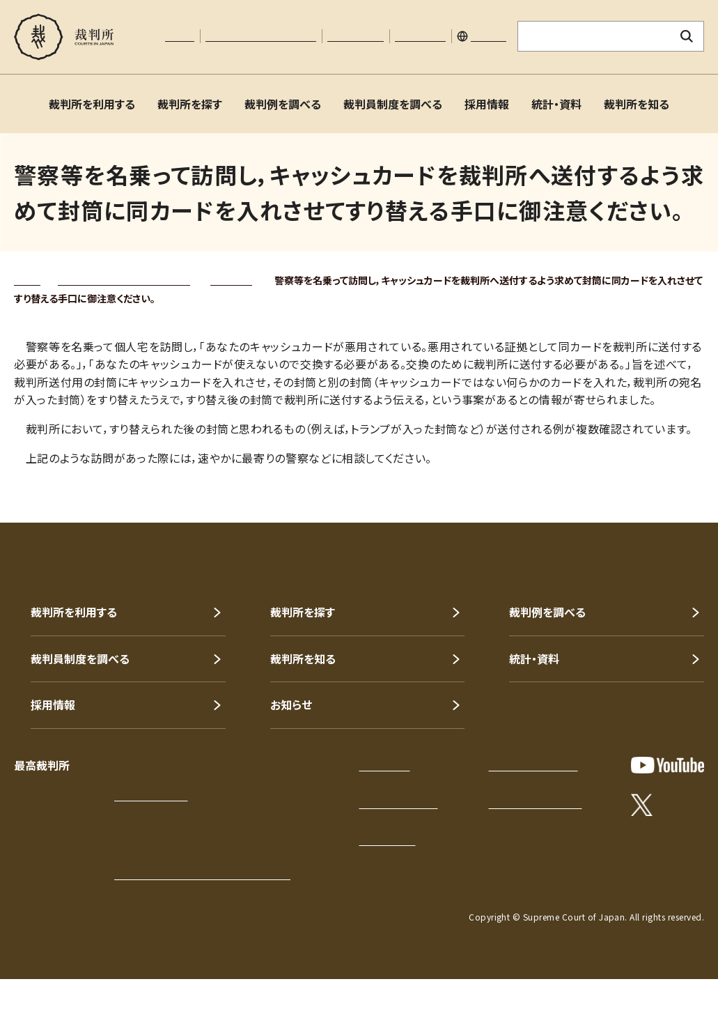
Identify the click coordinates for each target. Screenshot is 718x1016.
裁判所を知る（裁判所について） (124, 280)
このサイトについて (398, 803)
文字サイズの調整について (260, 36)
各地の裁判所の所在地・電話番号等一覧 (202, 875)
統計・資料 (556, 103)
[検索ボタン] (687, 36)
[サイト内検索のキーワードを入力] (594, 36)
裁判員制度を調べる (392, 103)
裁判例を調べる (282, 103)
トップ (27, 280)
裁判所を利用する (92, 103)
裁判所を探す (189, 103)
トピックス (231, 280)
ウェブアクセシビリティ (535, 803)
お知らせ (291, 704)
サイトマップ (420, 36)
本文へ (179, 36)
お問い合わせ (355, 36)
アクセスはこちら (150, 796)
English (488, 36)
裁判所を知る (636, 103)
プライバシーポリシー (533, 766)
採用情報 (487, 103)
